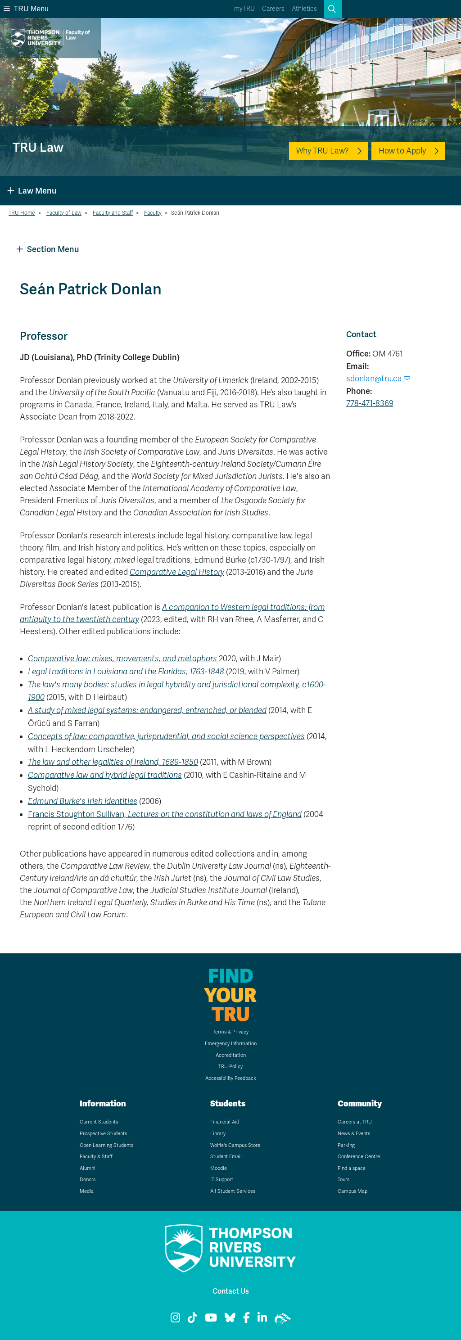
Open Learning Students (106, 1145)
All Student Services (232, 1191)
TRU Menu (26, 9)
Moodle (218, 1168)
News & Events (354, 1134)
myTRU (244, 9)
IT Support (221, 1179)
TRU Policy (230, 1066)
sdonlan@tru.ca (374, 379)
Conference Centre (359, 1157)
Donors (87, 1179)
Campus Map (352, 1191)
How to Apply (402, 151)
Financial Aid (224, 1122)
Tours (343, 1179)
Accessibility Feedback (230, 1078)
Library (218, 1134)
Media (87, 1191)
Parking (346, 1145)
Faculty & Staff (96, 1157)
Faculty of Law (63, 213)
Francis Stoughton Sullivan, (165, 814)
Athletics (304, 9)
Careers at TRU (355, 1122)
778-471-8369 (369, 403)
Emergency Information (231, 1044)
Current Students (99, 1122)
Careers (273, 9)
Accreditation (231, 1055)
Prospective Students (103, 1134)
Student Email (226, 1157)
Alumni (87, 1168)
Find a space (352, 1168)
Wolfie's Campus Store (235, 1145)
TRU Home (22, 213)
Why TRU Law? (322, 151)
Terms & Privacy (231, 1032)
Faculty (153, 213)
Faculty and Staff (113, 213)
